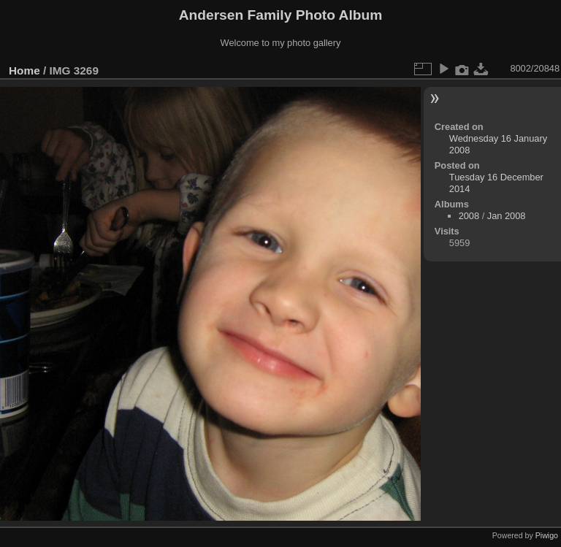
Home (24, 70)
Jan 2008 (506, 215)
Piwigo (546, 535)
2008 (469, 215)
